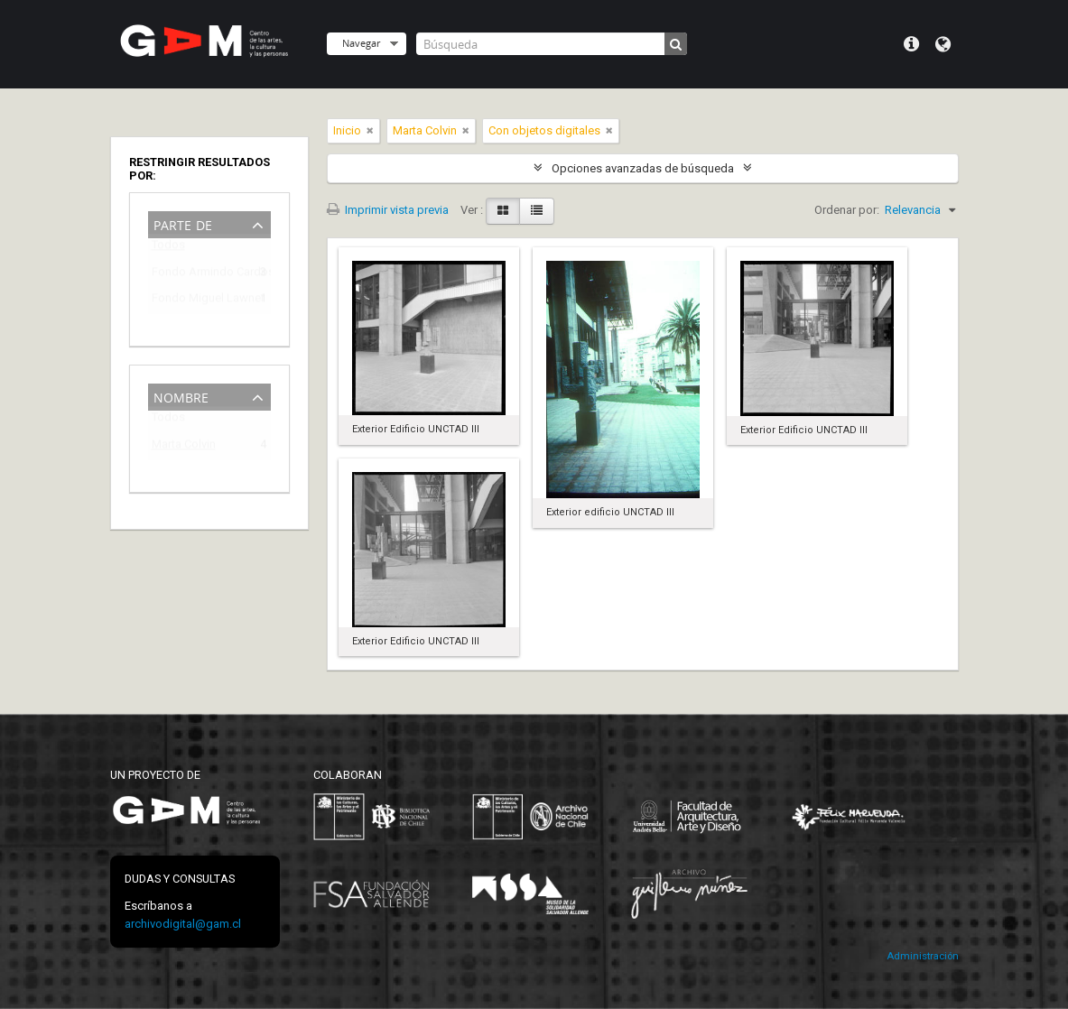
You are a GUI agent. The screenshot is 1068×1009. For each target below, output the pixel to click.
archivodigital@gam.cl (183, 923)
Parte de (182, 223)
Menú (911, 44)
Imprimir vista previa (388, 210)
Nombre (181, 396)
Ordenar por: (846, 210)
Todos (168, 248)
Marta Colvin (184, 447)
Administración (923, 956)
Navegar (361, 43)
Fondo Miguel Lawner (197, 301)
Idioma (943, 44)
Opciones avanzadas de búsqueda (643, 168)
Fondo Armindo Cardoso (197, 274)
